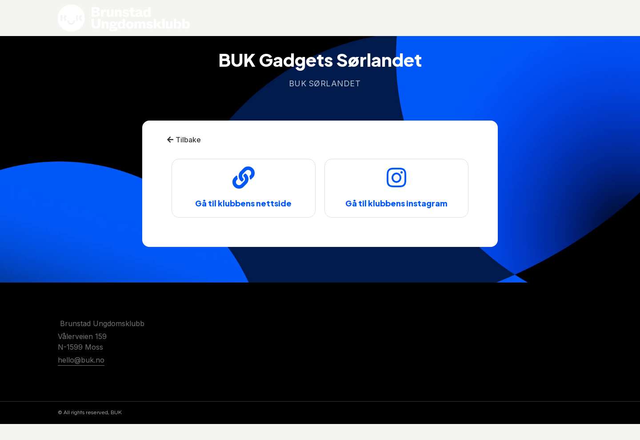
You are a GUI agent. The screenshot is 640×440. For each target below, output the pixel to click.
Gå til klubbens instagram (396, 219)
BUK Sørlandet (325, 100)
